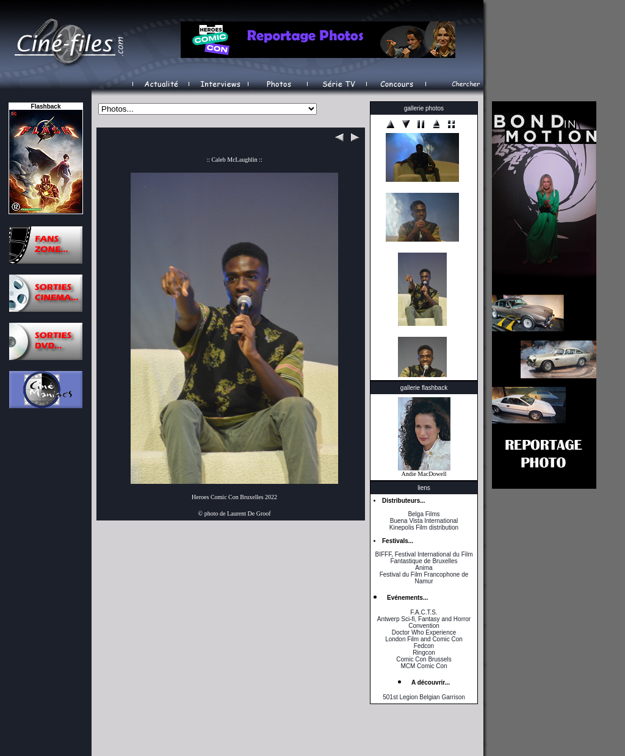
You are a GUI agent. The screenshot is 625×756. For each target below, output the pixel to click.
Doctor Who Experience (424, 632)
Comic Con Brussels (424, 659)
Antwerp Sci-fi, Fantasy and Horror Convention (424, 622)
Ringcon (424, 652)
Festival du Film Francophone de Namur (424, 578)
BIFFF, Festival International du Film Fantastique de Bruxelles (423, 557)
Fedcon (424, 646)
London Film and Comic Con (424, 639)
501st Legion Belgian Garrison (424, 697)
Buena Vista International (424, 520)
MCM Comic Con (423, 666)
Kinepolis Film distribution (423, 527)
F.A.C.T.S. (423, 612)
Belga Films (423, 514)
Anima (423, 567)
